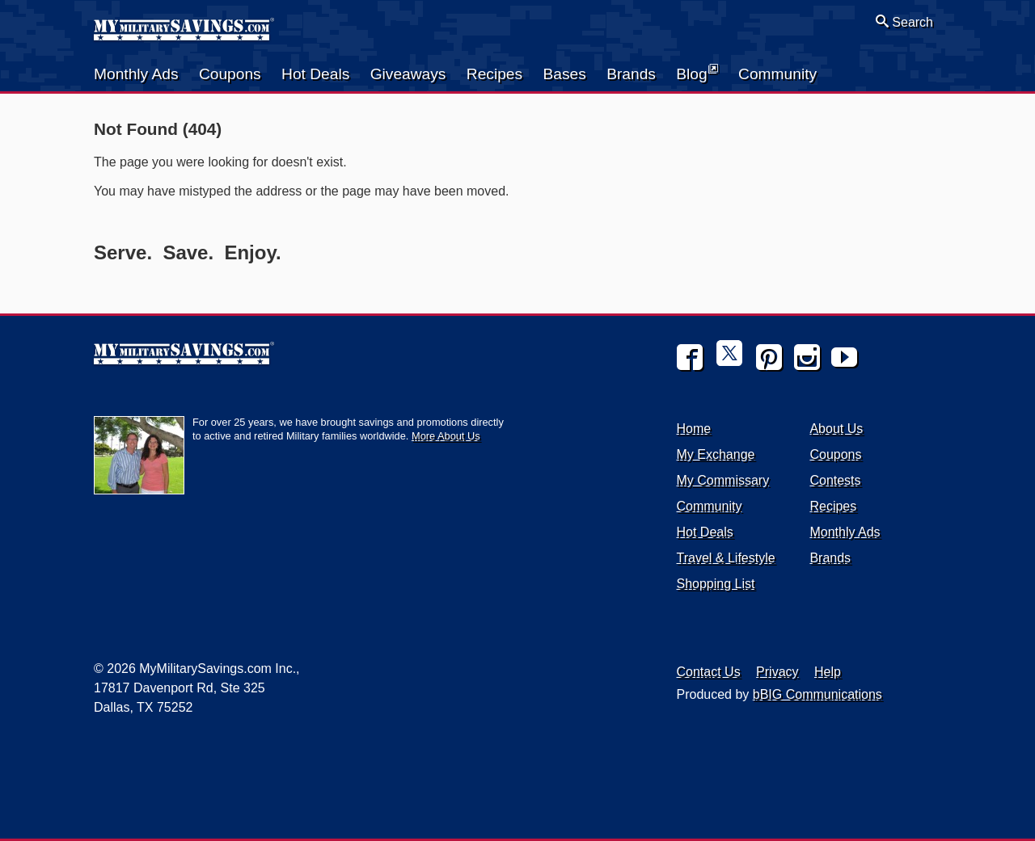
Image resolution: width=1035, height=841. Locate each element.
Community (777, 73)
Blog (696, 72)
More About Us (446, 436)
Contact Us (709, 672)
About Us (836, 428)
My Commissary (723, 480)
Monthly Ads (136, 73)
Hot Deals (315, 73)
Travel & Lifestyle (726, 558)
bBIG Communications (817, 694)
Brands (631, 73)
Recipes (494, 73)
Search (904, 22)
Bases (564, 73)
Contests (834, 480)
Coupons (230, 73)
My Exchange (716, 454)
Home (694, 428)
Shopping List (716, 584)
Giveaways (408, 73)
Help (827, 672)
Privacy (777, 672)
